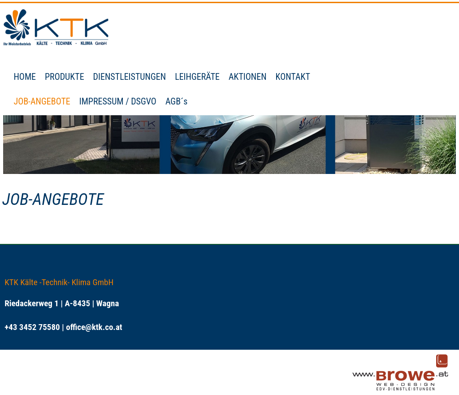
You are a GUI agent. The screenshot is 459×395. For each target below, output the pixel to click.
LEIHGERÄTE (197, 76)
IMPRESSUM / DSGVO (117, 101)
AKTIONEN (248, 76)
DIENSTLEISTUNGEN (129, 76)
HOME (24, 76)
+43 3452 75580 (32, 327)
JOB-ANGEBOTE (41, 101)
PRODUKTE (64, 76)
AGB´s (176, 101)
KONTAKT (293, 76)
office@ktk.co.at (94, 327)
